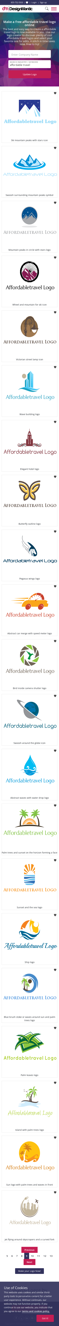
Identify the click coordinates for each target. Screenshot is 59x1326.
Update (30, 74)
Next (29, 1262)
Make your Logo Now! (29, 1270)
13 (51, 1255)
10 (32, 1255)
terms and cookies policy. (36, 1311)
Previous (29, 1249)
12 (44, 1255)
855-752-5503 (17, 2)
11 (38, 1255)
